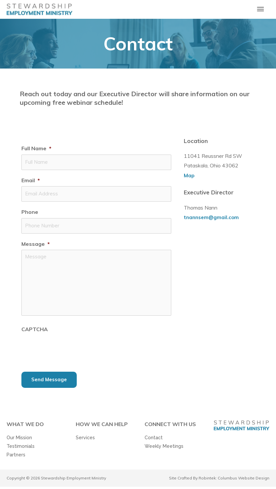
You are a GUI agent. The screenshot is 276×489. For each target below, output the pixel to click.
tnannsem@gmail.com (212, 223)
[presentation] (71, 350)
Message (35, 246)
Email (30, 185)
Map (189, 181)
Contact (154, 440)
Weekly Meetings (164, 448)
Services (85, 440)
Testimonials (21, 448)
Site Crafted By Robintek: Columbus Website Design (219, 480)
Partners (16, 457)
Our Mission (19, 440)
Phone (29, 215)
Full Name (36, 154)
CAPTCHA (34, 331)
